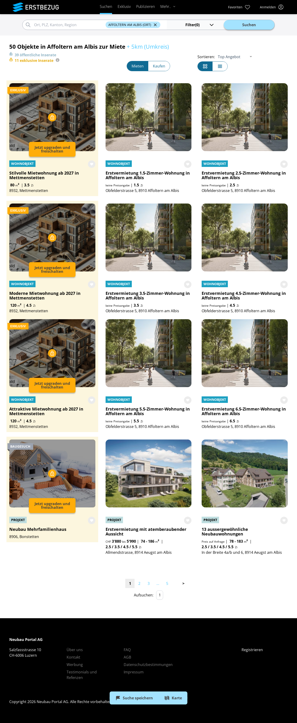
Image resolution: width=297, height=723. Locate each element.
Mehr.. (168, 6)
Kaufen (159, 66)
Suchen (106, 6)
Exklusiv (124, 6)
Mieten (138, 66)
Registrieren (252, 649)
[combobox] (69, 25)
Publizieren (145, 6)
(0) (199, 25)
